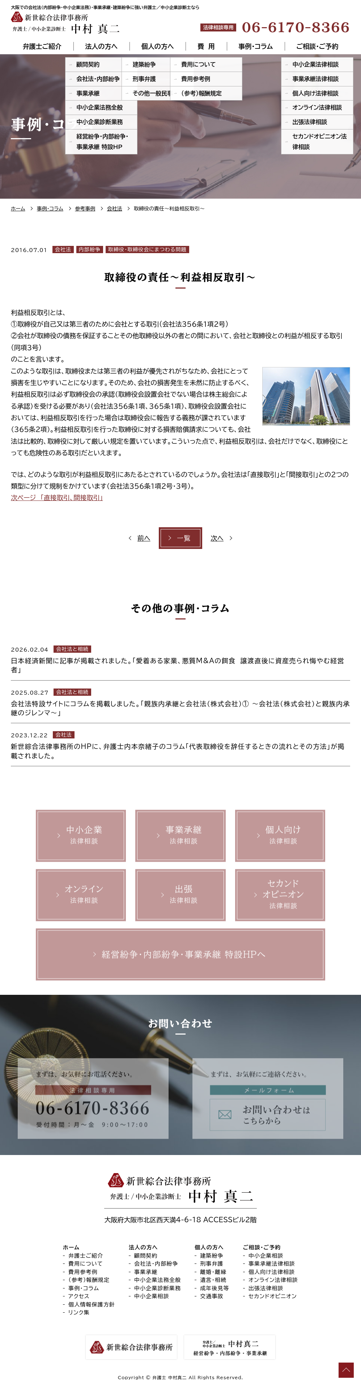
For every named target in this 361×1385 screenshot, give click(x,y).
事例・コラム (255, 46)
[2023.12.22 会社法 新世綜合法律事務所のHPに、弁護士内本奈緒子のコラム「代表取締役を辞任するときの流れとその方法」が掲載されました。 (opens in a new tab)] (180, 744)
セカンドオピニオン (273, 1296)
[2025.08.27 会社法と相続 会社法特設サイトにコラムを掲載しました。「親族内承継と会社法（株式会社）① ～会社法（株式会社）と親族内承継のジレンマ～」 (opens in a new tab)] (180, 702)
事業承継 (146, 1272)
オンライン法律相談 (273, 1280)
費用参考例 (83, 1272)
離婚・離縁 (213, 1272)
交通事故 (212, 1296)
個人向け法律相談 (272, 1272)
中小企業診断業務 (157, 1288)
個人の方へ (157, 46)
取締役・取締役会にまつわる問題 (147, 249)
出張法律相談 (266, 1288)
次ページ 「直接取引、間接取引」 (57, 497)
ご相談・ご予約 (317, 46)
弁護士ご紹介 (42, 46)
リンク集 (79, 1312)
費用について (85, 1263)
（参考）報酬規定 (89, 1280)
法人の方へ (101, 46)
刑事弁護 (212, 1263)
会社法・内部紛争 (156, 1263)
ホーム (71, 1247)
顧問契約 (146, 1255)
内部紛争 (90, 249)
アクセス (79, 1296)
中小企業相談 (151, 1296)
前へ (143, 538)
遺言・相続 (213, 1280)
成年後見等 (214, 1288)
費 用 (206, 46)
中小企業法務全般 (157, 1280)
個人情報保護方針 (91, 1304)
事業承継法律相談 (272, 1263)
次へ (217, 538)
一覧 (184, 538)
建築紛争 (212, 1255)
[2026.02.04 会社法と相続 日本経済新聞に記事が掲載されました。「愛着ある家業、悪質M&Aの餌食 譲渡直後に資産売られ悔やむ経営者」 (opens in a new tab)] (180, 659)
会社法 (63, 249)
